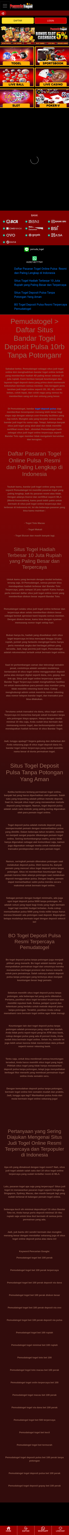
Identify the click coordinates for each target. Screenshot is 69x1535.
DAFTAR (18, 21)
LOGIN (50, 21)
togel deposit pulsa (45, 408)
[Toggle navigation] (5, 5)
